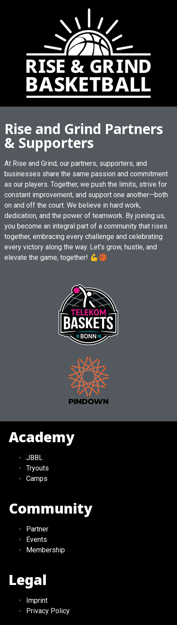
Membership (45, 550)
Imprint (37, 600)
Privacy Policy (48, 611)
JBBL (34, 458)
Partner (37, 529)
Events (36, 539)
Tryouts (37, 468)
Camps (37, 478)
